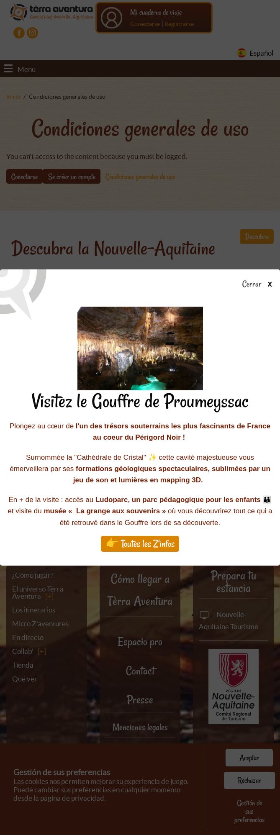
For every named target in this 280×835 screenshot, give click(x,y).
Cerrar (260, 284)
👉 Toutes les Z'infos (140, 543)
